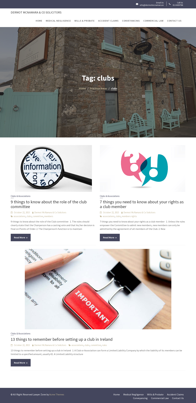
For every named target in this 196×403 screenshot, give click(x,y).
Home (39, 20)
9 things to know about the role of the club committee (49, 204)
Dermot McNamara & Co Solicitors (36, 12)
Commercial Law (153, 20)
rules (104, 345)
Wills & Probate (84, 20)
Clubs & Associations (20, 196)
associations (20, 216)
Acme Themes (56, 394)
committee (38, 216)
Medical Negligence (58, 20)
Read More (19, 237)
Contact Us (174, 20)
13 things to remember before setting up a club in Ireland (62, 339)
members (48, 216)
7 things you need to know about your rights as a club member (142, 204)
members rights (129, 216)
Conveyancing (131, 20)
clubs (29, 216)
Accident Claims (108, 20)
